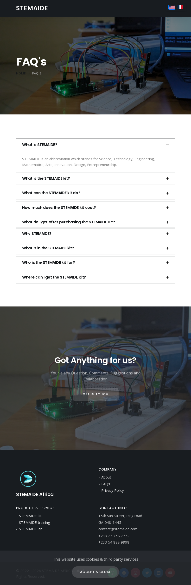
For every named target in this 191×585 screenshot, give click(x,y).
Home (21, 73)
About (106, 477)
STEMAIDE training (34, 522)
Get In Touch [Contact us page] (95, 394)
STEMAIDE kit (30, 515)
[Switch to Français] (180, 7)
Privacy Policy (112, 490)
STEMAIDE (32, 8)
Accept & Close (95, 572)
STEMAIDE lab (31, 528)
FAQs (105, 483)
